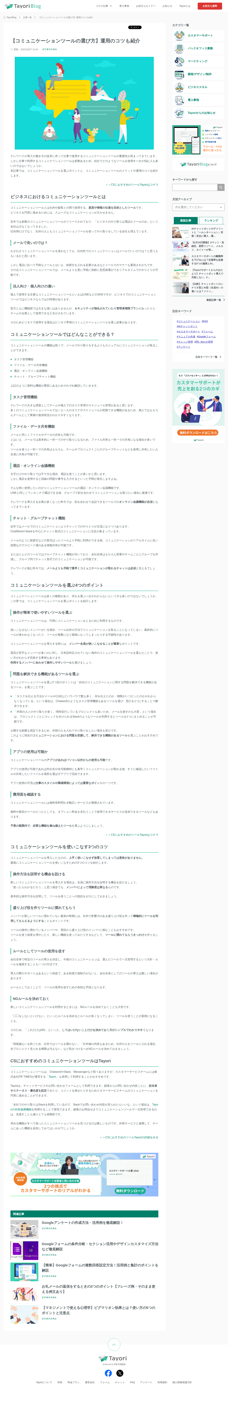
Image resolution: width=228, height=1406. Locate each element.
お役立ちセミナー (146, 6)
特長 (59, 1382)
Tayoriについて (44, 1382)
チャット (120, 1382)
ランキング (211, 220)
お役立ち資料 (210, 6)
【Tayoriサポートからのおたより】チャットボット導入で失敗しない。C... (207, 274)
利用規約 (162, 1382)
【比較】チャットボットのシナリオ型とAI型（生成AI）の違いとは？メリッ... (207, 288)
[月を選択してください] (198, 207)
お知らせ (167, 6)
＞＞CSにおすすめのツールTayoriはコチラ (131, 184)
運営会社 (90, 1382)
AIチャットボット (188, 326)
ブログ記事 (102, 6)
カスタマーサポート (189, 331)
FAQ (205, 321)
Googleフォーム (207, 336)
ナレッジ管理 (185, 341)
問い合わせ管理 (204, 341)
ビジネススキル (49, 49)
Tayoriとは (185, 6)
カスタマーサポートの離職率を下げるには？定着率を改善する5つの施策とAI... (207, 260)
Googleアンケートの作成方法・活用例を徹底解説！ (82, 1223)
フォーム (208, 331)
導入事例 (124, 6)
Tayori (52, 1076)
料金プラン (74, 1382)
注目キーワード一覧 (206, 357)
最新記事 (185, 220)
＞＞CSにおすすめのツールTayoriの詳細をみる (129, 1137)
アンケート (184, 346)
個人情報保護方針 (182, 1382)
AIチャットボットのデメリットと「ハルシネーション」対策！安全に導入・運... (207, 232)
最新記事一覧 (213, 300)
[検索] (194, 187)
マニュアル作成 (186, 336)
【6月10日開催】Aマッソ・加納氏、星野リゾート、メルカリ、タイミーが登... (207, 246)
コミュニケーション (189, 321)
